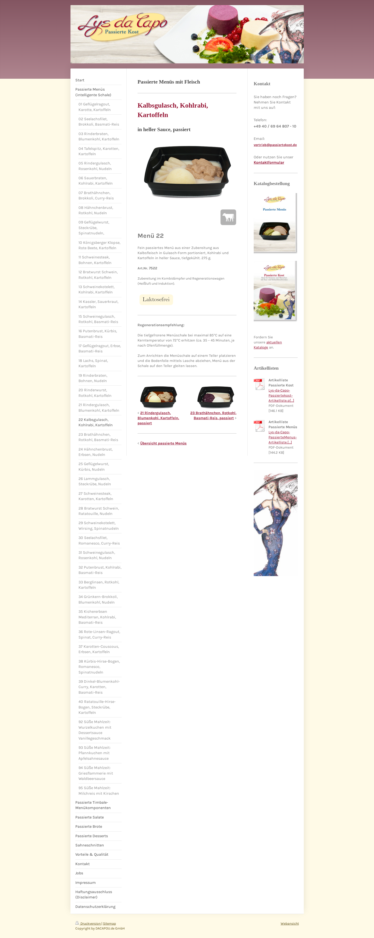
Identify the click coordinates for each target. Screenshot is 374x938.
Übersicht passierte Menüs (163, 443)
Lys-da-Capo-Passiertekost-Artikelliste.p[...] (281, 395)
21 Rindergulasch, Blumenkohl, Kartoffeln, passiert (158, 418)
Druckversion (88, 923)
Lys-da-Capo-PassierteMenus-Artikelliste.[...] (283, 437)
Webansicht (290, 923)
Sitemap (109, 923)
